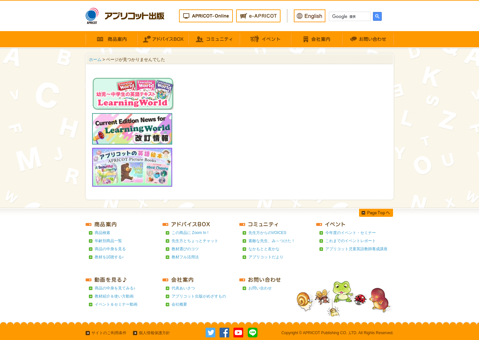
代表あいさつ (183, 288)
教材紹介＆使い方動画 (114, 296)
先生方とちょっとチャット (195, 241)
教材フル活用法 (185, 257)
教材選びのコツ (185, 249)
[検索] (349, 16)
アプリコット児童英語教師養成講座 (356, 249)
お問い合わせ (260, 288)
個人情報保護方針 (154, 333)
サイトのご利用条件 (108, 333)
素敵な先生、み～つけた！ (271, 241)
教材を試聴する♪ (109, 257)
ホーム (95, 59)
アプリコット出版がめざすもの (199, 296)
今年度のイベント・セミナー (350, 232)
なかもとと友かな (264, 249)
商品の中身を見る (110, 249)
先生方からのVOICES (267, 232)
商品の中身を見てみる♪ (115, 288)
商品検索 (102, 232)
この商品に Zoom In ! (190, 232)
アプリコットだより (265, 257)
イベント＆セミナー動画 (116, 304)
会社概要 (179, 304)
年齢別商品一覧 (108, 241)
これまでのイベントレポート (350, 241)
